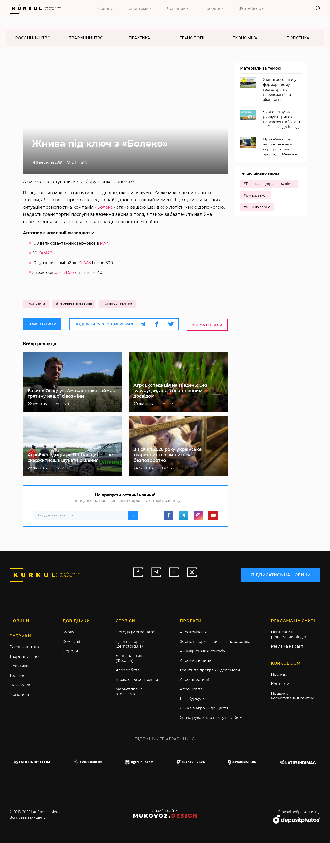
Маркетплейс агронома (129, 691)
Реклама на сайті (287, 646)
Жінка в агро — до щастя (204, 708)
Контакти (280, 684)
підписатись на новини (281, 574)
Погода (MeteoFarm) (136, 632)
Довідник (177, 8)
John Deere (66, 272)
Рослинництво (33, 38)
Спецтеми (140, 8)
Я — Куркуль (192, 699)
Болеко (105, 207)
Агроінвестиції (194, 680)
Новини (105, 8)
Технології (192, 38)
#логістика (35, 304)
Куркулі (70, 632)
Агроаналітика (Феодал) (130, 658)
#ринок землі (255, 196)
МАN (104, 243)
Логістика (297, 38)
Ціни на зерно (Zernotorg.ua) (130, 644)
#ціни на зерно (257, 207)
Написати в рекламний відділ (288, 634)
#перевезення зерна (74, 304)
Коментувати (42, 324)
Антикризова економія (203, 651)
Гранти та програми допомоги (210, 670)
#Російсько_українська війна (269, 184)
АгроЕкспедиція (196, 661)
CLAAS (84, 263)
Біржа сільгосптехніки (137, 680)
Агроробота (127, 670)
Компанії (71, 642)
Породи (70, 651)
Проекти (213, 8)
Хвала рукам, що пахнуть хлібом (211, 718)
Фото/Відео (251, 8)
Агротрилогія (193, 632)
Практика (139, 38)
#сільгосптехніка (118, 304)
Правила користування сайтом (292, 696)
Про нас (279, 675)
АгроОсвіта (191, 689)
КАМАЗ (45, 253)
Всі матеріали (207, 325)
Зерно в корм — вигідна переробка (215, 642)
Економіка (244, 38)
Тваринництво (86, 38)
